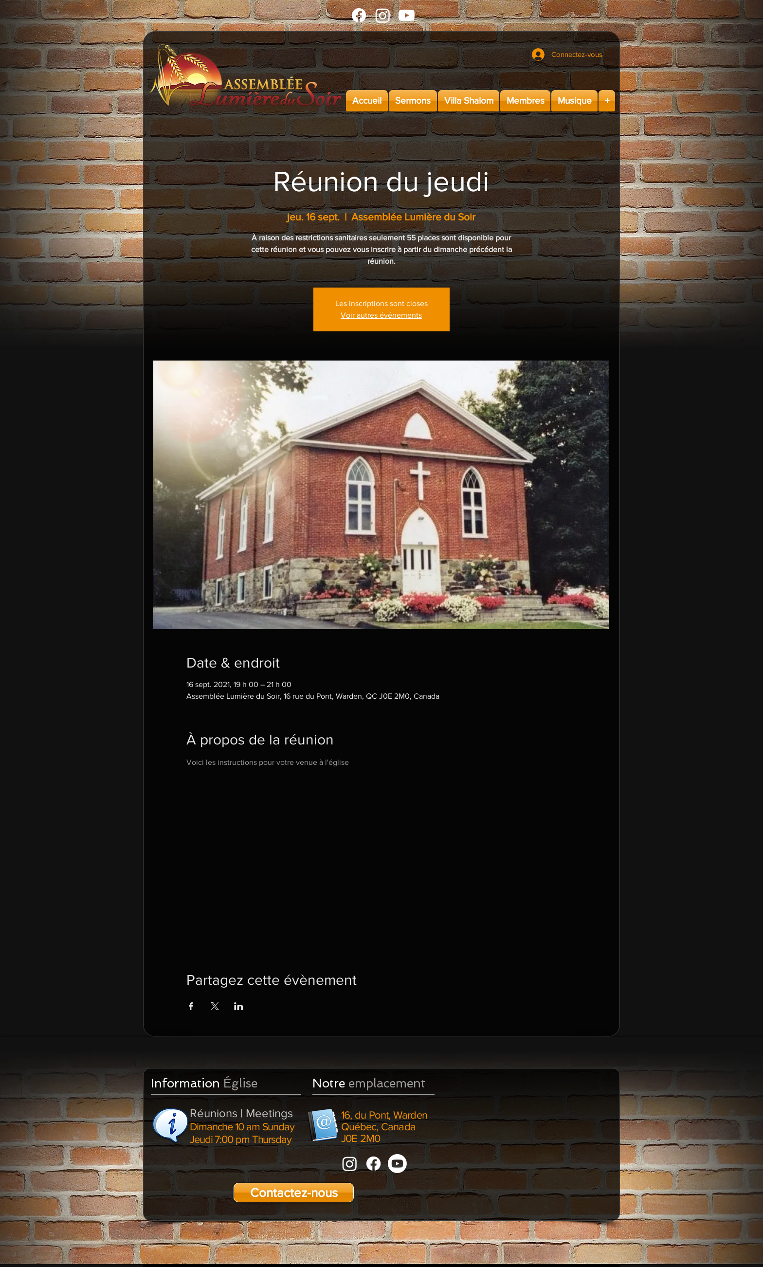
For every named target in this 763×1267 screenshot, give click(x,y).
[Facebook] (358, 15)
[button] (412, 100)
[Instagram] (382, 15)
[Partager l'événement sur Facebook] (191, 1006)
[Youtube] (406, 15)
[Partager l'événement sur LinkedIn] (238, 1006)
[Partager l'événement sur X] (214, 1006)
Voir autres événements (381, 315)
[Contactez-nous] (294, 1192)
